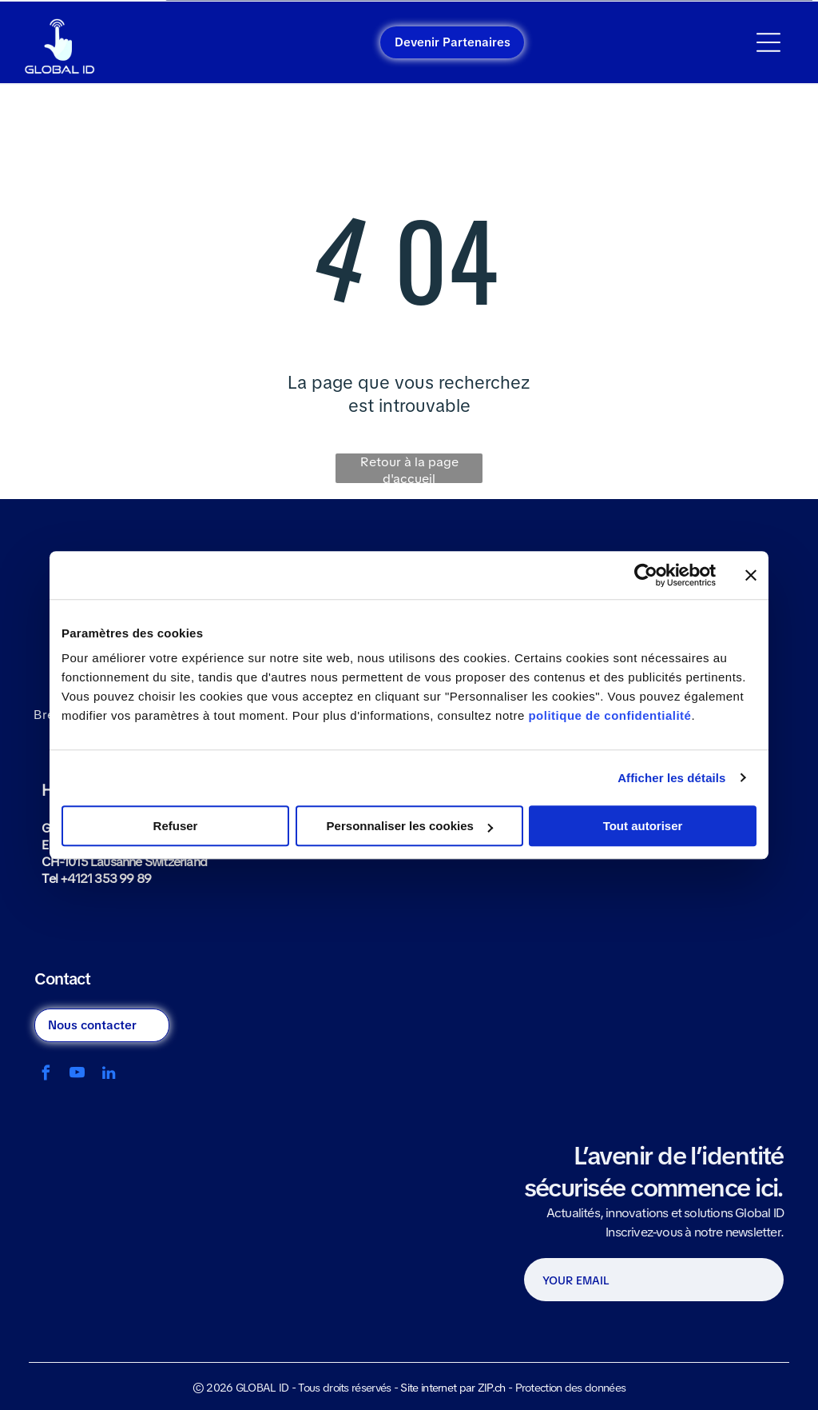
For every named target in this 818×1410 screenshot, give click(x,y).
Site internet (428, 1387)
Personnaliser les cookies (410, 826)
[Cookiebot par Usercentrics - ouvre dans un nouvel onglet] (646, 575)
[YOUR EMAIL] (627, 1280)
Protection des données (570, 1387)
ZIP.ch (492, 1387)
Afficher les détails (671, 778)
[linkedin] (108, 1074)
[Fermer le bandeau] (750, 575)
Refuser (175, 826)
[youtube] (77, 1074)
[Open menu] (768, 42)
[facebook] (46, 1074)
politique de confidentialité (609, 715)
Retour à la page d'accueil (409, 468)
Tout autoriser (643, 826)
